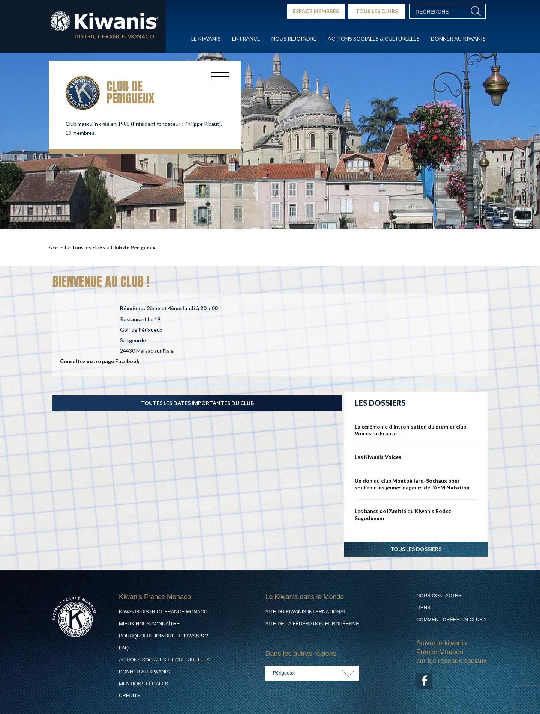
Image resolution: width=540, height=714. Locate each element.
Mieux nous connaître (149, 623)
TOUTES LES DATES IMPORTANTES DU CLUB (197, 403)
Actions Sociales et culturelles (164, 660)
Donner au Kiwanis (458, 38)
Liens (423, 607)
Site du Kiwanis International (305, 611)
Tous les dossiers (415, 549)
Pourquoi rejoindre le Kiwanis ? (163, 636)
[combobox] (312, 673)
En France (246, 38)
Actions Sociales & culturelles (374, 38)
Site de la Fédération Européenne (312, 623)
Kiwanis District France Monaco (163, 611)
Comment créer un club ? (451, 619)
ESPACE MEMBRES (316, 11)
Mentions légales (143, 684)
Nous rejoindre (294, 38)
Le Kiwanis (206, 38)
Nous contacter (439, 595)
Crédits (129, 695)
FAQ (124, 648)
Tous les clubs (88, 247)
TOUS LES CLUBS (377, 11)
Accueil (57, 247)
